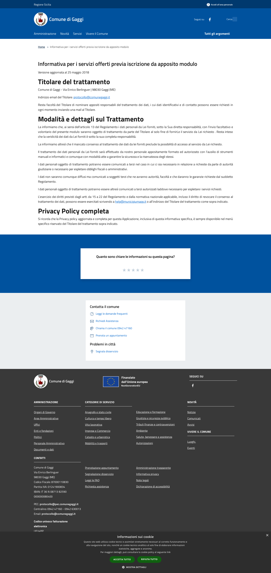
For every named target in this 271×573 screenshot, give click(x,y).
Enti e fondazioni (44, 431)
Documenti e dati (44, 449)
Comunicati (194, 418)
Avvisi (190, 424)
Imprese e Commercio (97, 431)
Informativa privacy (147, 474)
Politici (38, 437)
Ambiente (142, 431)
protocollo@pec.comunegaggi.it (59, 504)
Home (41, 47)
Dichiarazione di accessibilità (153, 486)
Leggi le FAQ (92, 480)
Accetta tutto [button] (122, 559)
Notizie (191, 412)
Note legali (142, 480)
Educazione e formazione (150, 412)
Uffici (37, 424)
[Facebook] (202, 19)
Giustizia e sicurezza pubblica (153, 418)
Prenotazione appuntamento (102, 468)
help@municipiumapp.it (130, 201)
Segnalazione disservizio (99, 474)
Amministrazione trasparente (153, 468)
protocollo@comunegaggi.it (91, 97)
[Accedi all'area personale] (219, 5)
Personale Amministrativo (49, 443)
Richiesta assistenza (97, 486)
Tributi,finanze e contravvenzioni (155, 424)
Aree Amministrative (46, 418)
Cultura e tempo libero (98, 418)
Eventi (191, 448)
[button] (135, 567)
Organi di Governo (44, 412)
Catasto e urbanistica (97, 437)
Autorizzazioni (144, 443)
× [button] (267, 535)
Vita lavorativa (93, 424)
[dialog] (135, 552)
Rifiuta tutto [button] (149, 559)
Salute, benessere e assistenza (154, 437)
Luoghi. (191, 442)
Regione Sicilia (42, 4)
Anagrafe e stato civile (98, 412)
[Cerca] (233, 19)
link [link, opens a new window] (169, 552)
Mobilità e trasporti (96, 443)
